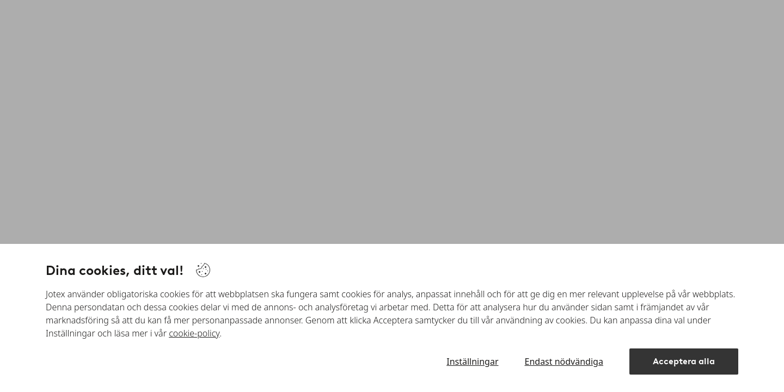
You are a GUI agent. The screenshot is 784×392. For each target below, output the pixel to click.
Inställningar (472, 361)
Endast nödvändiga (564, 361)
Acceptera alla (684, 361)
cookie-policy (194, 333)
